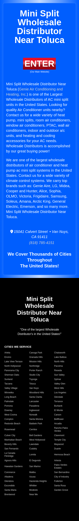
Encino (7, 357)
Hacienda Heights (38, 481)
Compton (8, 419)
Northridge (34, 366)
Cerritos (33, 429)
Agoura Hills (10, 460)
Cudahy (33, 448)
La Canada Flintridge (9, 454)
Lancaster (34, 401)
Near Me (33, 494)
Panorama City (11, 370)
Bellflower (59, 419)
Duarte (57, 448)
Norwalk (33, 414)
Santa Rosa (60, 485)
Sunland (8, 379)
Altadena (8, 476)
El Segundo (35, 460)
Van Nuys (34, 388)
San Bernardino (61, 472)
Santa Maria (10, 490)
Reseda (58, 370)
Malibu (32, 472)
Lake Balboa (60, 357)
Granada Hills (36, 357)
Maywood (59, 444)
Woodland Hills (36, 392)
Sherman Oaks (11, 375)
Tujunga (33, 379)
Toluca (32, 383)
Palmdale (9, 401)
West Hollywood (37, 440)
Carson (57, 414)
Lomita (32, 454)
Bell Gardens (35, 435)
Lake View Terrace (13, 361)
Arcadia (58, 423)
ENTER (39, 63)
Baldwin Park (35, 423)
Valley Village (10, 388)
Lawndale (34, 444)
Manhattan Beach (13, 440)
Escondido (9, 485)
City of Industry (61, 476)
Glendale (58, 397)
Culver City (9, 435)
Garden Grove (61, 490)
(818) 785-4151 (39, 243)
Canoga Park (35, 352)
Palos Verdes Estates (60, 466)
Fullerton (58, 481)
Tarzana (8, 383)
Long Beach (10, 397)
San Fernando (11, 448)
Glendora (8, 481)
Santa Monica (36, 419)
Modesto (33, 490)
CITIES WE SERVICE (17, 346)
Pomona (8, 406)
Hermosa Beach (62, 454)
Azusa (32, 476)
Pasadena (34, 406)
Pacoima (58, 366)
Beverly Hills (10, 444)
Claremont (59, 435)
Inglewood (34, 410)
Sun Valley (59, 375)
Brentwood (9, 494)
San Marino (35, 466)
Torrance (58, 401)
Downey (8, 410)
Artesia (57, 460)
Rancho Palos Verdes (61, 429)
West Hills (59, 388)
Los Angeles (60, 392)
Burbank (58, 406)
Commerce (9, 472)
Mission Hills (35, 361)
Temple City (60, 440)
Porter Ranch (35, 370)
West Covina (10, 414)
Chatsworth (59, 352)
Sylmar (57, 379)
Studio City (34, 375)
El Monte (58, 410)
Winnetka (9, 392)
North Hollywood (12, 366)
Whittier (33, 485)
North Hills (59, 361)
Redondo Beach (12, 423)
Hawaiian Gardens (13, 466)
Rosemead (9, 429)
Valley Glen (59, 383)
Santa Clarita (35, 397)
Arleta (7, 352)
